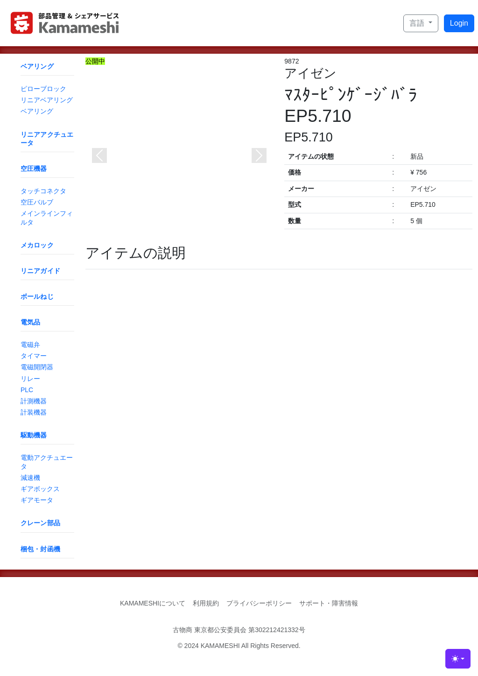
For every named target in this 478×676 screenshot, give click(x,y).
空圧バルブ (37, 202)
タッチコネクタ (43, 191)
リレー (30, 378)
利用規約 (206, 603)
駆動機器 (34, 435)
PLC (27, 390)
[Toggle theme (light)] (458, 659)
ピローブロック (43, 88)
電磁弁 (30, 344)
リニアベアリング (47, 100)
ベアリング (37, 66)
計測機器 (34, 401)
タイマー (34, 355)
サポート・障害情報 (328, 603)
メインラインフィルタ (47, 217)
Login (459, 23)
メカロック (37, 245)
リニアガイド (40, 271)
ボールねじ (37, 296)
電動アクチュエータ (47, 462)
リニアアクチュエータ (47, 139)
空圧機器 (34, 168)
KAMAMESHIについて (152, 603)
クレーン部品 (40, 523)
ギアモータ (37, 500)
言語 (417, 23)
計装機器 (34, 412)
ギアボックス (40, 489)
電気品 (30, 322)
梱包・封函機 (40, 549)
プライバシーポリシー (259, 603)
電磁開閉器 (37, 367)
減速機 (30, 477)
